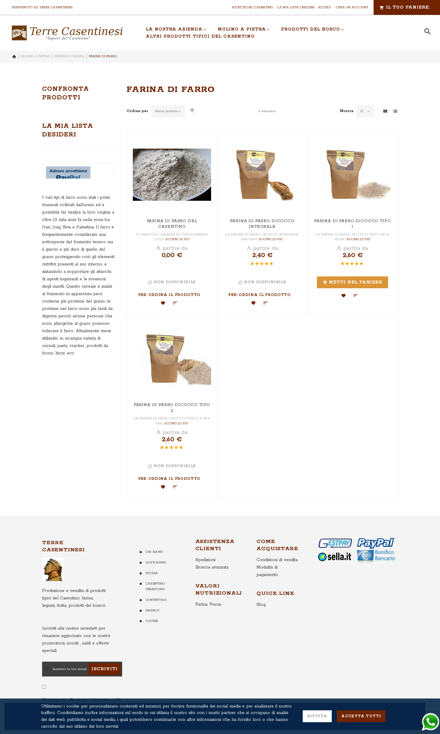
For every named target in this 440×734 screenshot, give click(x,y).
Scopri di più (177, 239)
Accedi (324, 7)
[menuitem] (176, 29)
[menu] (278, 33)
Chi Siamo (154, 552)
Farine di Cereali (69, 56)
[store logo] (67, 33)
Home (14, 56)
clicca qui (66, 707)
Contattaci (156, 600)
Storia (152, 573)
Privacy (153, 611)
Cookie (152, 621)
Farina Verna (208, 604)
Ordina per (137, 111)
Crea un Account (352, 7)
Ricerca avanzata (211, 567)
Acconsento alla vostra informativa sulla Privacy (82, 703)
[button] (163, 303)
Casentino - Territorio (156, 586)
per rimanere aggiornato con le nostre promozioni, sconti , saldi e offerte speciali (76, 639)
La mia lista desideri (296, 7)
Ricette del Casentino (252, 7)
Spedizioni (205, 560)
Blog (261, 604)
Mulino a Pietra (35, 56)
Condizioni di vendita (277, 560)
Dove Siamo (156, 563)
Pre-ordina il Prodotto (169, 295)
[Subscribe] (105, 669)
